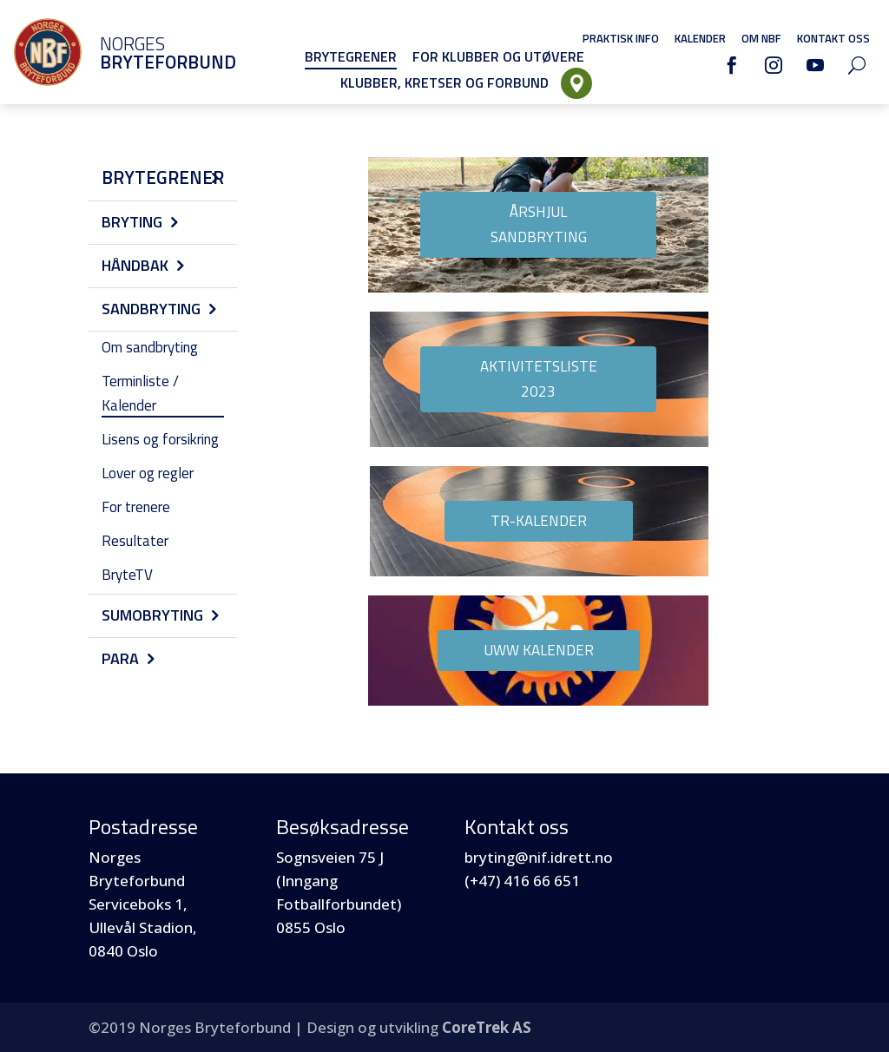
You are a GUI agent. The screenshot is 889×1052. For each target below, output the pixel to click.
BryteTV (127, 574)
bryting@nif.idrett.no (538, 857)
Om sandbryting (150, 347)
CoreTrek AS (486, 1027)
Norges (143, 53)
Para (120, 658)
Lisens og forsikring (160, 439)
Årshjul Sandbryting (539, 224)
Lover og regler (148, 473)
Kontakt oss (833, 38)
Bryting (132, 221)
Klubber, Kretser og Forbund (444, 82)
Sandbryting (151, 308)
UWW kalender (539, 650)
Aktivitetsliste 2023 (538, 379)
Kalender (700, 38)
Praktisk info (621, 38)
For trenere (136, 507)
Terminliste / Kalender (140, 393)
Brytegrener (351, 56)
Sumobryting (152, 615)
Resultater (135, 540)
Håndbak (135, 265)
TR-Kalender (539, 521)
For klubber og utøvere (498, 56)
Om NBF (761, 38)
